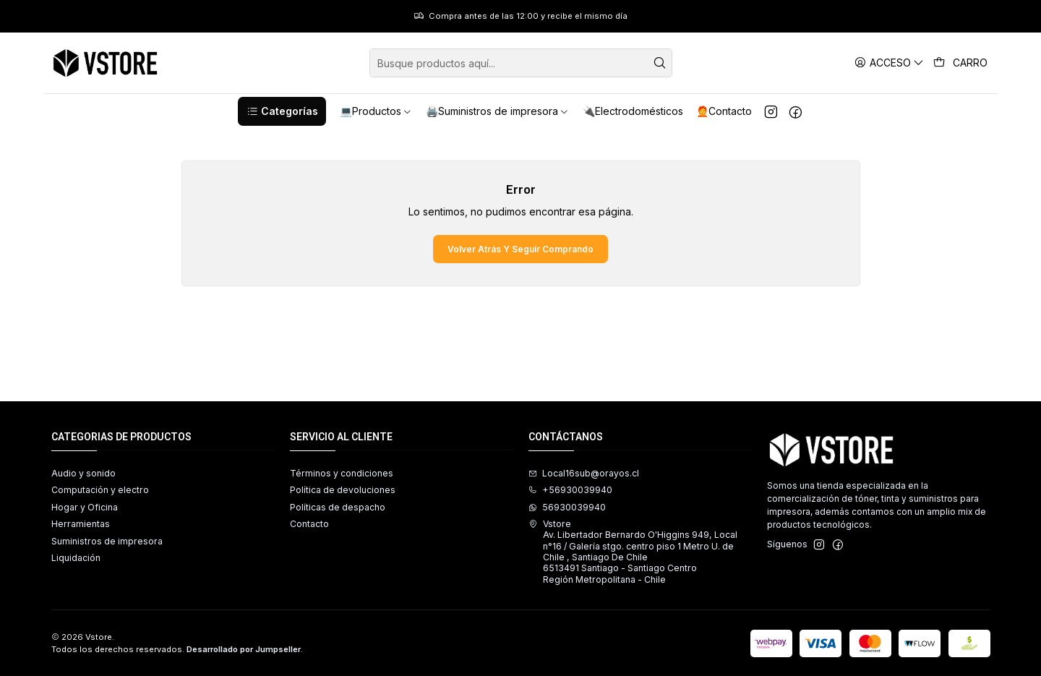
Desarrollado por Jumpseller (244, 649)
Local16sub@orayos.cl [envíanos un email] (583, 473)
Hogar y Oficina (84, 507)
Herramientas (80, 523)
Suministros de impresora (107, 541)
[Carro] (960, 63)
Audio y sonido (83, 473)
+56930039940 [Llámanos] (570, 489)
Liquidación (75, 557)
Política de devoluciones (342, 489)
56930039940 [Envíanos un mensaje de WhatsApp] (567, 507)
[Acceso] (890, 62)
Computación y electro (100, 489)
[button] (282, 111)
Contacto (309, 523)
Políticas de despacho (337, 507)
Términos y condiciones (341, 473)
